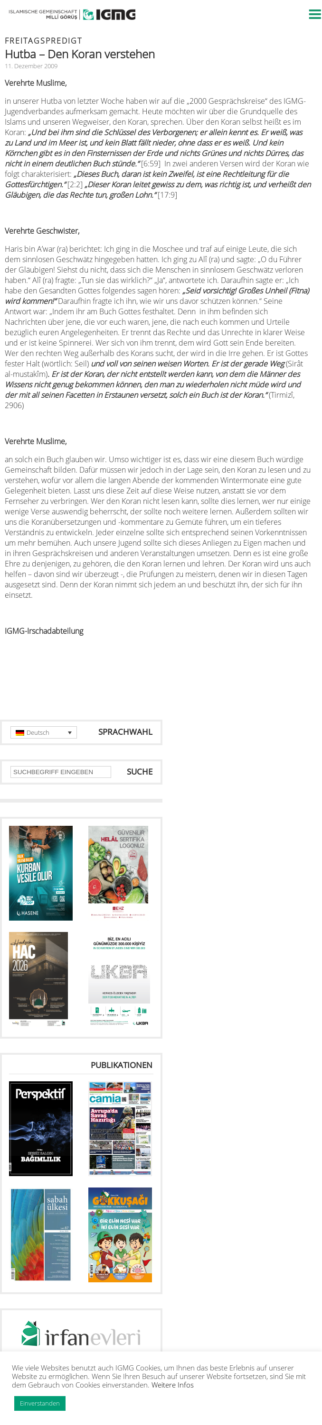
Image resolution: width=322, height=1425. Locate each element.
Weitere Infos (173, 1384)
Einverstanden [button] (40, 1403)
